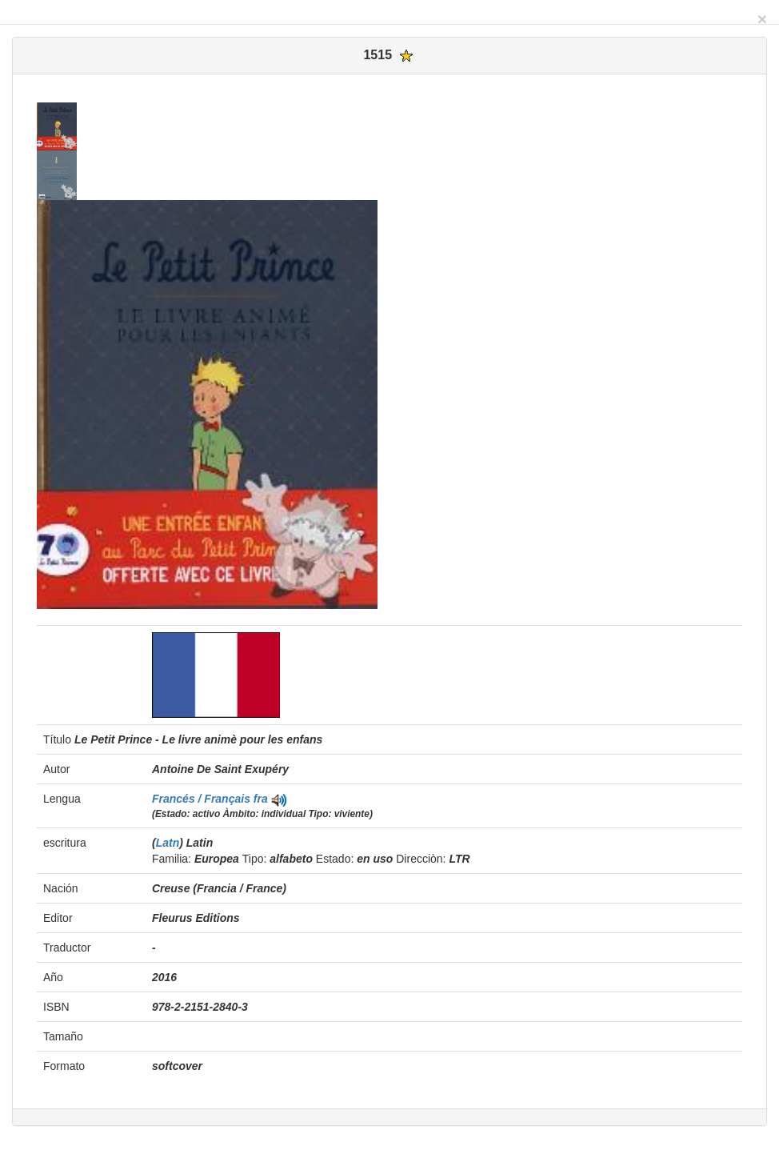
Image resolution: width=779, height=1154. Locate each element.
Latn (168, 842)
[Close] (762, 18)
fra (261, 798)
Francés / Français (203, 798)
